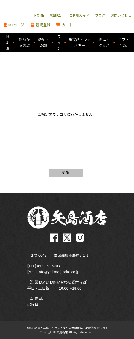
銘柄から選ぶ (24, 42)
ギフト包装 (123, 42)
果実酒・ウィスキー (80, 42)
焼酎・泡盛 (43, 42)
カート (64, 25)
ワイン (59, 42)
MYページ (13, 25)
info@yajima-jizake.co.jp (58, 271)
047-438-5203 (48, 265)
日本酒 (8, 42)
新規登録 (40, 25)
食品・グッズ (104, 42)
